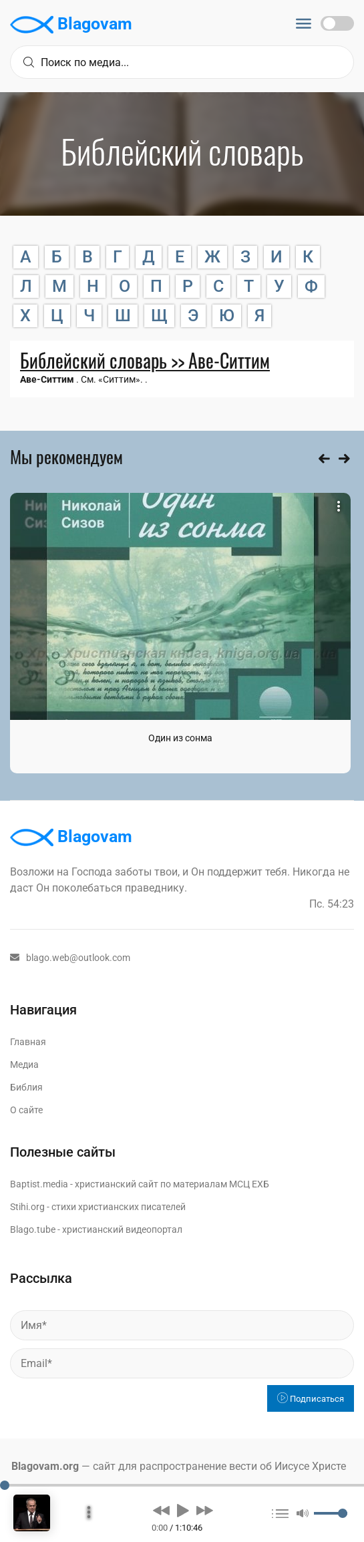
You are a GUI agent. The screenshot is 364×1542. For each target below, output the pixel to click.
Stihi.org (27, 1206)
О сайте (26, 1110)
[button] (161, 1510)
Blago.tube (32, 1229)
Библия (26, 1087)
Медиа (24, 1064)
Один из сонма (180, 738)
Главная (28, 1041)
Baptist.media (39, 1184)
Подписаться (310, 1399)
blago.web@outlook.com (70, 957)
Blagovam (71, 24)
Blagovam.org (45, 1466)
